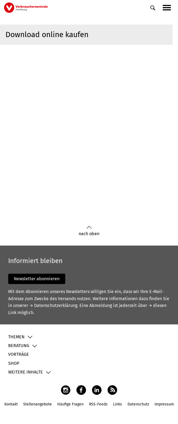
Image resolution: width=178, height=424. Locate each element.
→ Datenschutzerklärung (53, 305)
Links (117, 404)
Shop (13, 363)
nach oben (89, 231)
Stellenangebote (37, 404)
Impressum (164, 404)
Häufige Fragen (70, 404)
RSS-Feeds (98, 404)
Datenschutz (138, 404)
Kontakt (11, 404)
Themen (16, 336)
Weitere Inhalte (25, 372)
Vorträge (18, 354)
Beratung (18, 345)
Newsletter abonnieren (37, 278)
